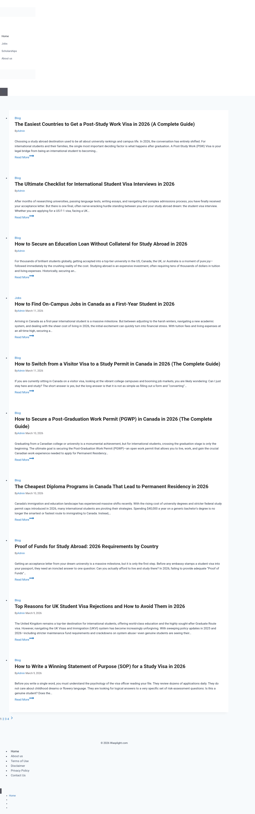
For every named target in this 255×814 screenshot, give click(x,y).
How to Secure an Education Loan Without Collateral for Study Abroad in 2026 (101, 244)
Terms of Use (20, 761)
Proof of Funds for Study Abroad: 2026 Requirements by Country (86, 546)
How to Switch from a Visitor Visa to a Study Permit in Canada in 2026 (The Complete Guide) (117, 364)
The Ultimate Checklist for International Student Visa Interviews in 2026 (95, 184)
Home (5, 36)
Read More (24, 157)
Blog (18, 118)
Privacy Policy (20, 770)
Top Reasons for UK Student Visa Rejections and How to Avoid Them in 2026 (100, 606)
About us (7, 58)
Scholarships (9, 51)
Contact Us (18, 775)
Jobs (4, 43)
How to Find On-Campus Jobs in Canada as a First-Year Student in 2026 (95, 304)
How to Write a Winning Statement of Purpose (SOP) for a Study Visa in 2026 (100, 666)
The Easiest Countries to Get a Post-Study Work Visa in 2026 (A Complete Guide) (105, 124)
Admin (21, 131)
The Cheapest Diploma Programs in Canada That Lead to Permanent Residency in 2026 (111, 486)
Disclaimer (18, 766)
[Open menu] (4, 92)
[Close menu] (1, 791)
